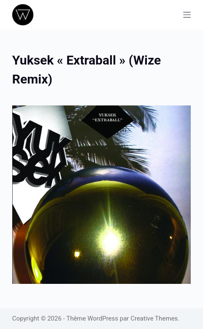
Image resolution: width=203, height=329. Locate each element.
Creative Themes (154, 318)
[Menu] (187, 15)
